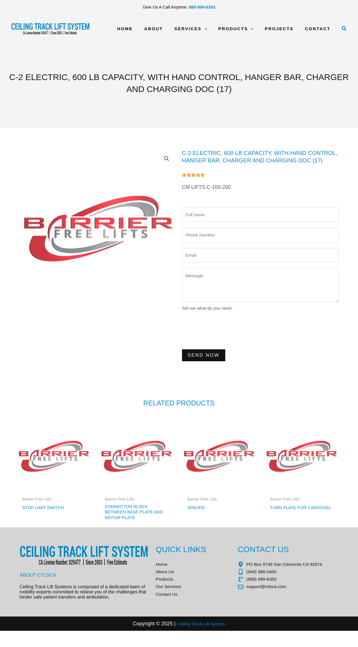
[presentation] (225, 336)
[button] (344, 28)
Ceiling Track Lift (192, 639)
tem (225, 639)
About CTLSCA (39, 586)
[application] (214, 29)
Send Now (204, 362)
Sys (216, 639)
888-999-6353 (202, 7)
